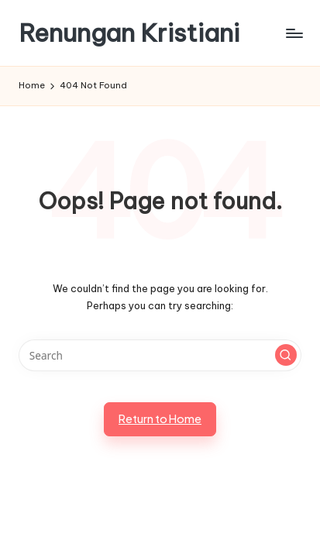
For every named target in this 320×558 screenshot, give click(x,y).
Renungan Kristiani (129, 32)
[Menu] (293, 33)
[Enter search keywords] (160, 355)
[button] (286, 355)
